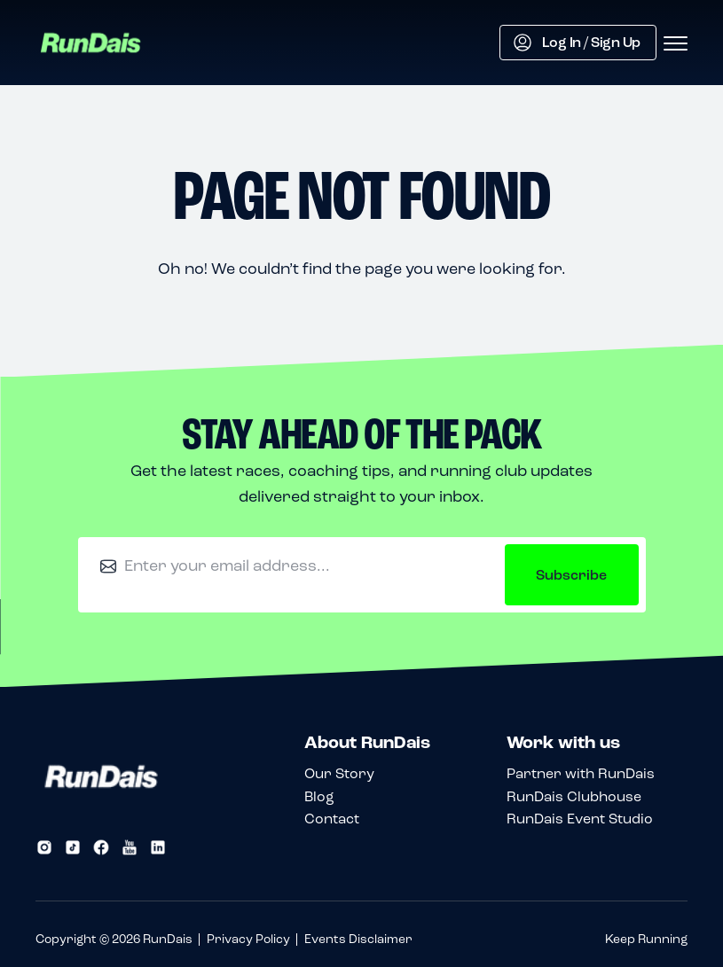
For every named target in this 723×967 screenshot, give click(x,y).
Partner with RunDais (581, 773)
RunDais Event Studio (580, 818)
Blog (319, 796)
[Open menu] (675, 44)
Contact (331, 818)
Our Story (339, 773)
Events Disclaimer (358, 939)
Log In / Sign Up (577, 42)
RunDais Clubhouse (574, 796)
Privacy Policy (248, 939)
